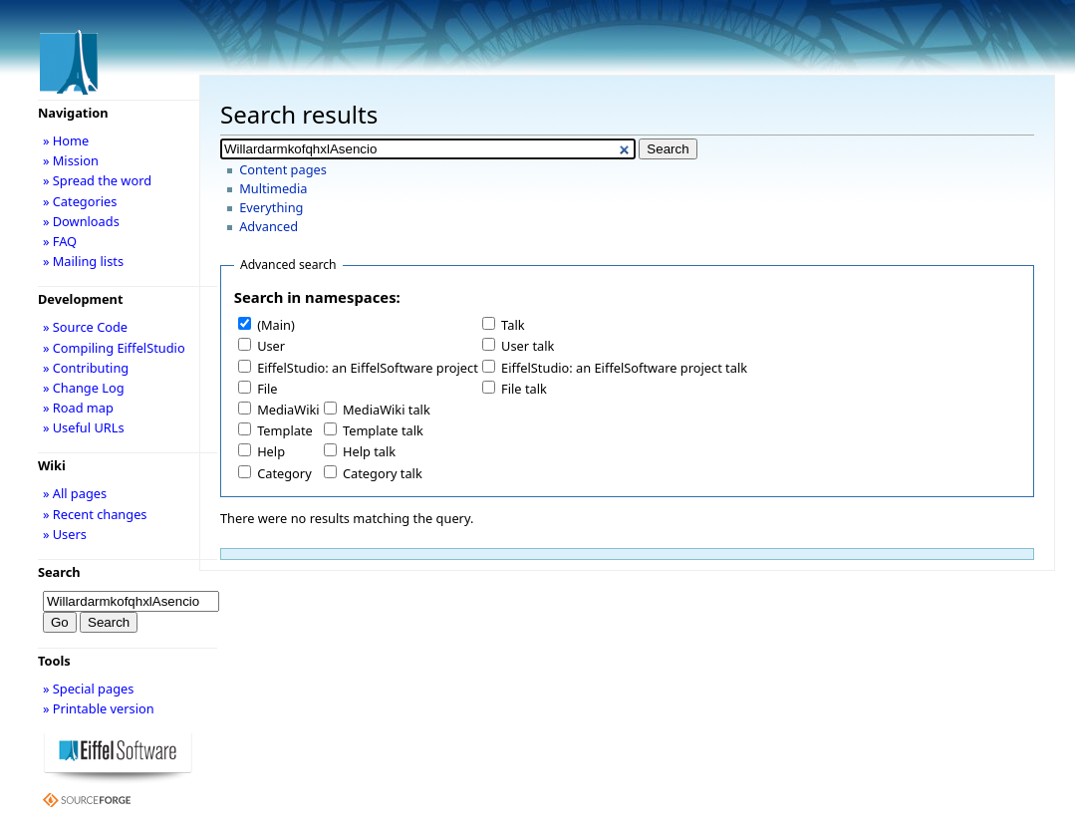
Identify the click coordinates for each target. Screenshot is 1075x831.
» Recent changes (95, 514)
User (271, 346)
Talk (512, 325)
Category (284, 473)
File (267, 389)
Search (59, 572)
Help (271, 451)
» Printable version (98, 708)
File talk (524, 389)
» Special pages (88, 688)
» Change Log (84, 388)
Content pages (283, 169)
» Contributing (86, 368)
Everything (271, 207)
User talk (527, 346)
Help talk (369, 451)
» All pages (75, 493)
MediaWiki (288, 409)
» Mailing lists (83, 261)
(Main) (276, 325)
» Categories (80, 201)
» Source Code (85, 327)
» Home (66, 140)
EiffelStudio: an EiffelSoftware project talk (624, 368)
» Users (65, 534)
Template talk (383, 430)
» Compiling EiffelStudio (114, 348)
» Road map (78, 407)
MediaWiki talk (386, 409)
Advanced (268, 226)
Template (285, 430)
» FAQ (60, 241)
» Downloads (81, 221)
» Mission (71, 160)
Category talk (382, 473)
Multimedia (273, 188)
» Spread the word (97, 180)
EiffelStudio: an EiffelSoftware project (367, 368)
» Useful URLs (84, 427)
